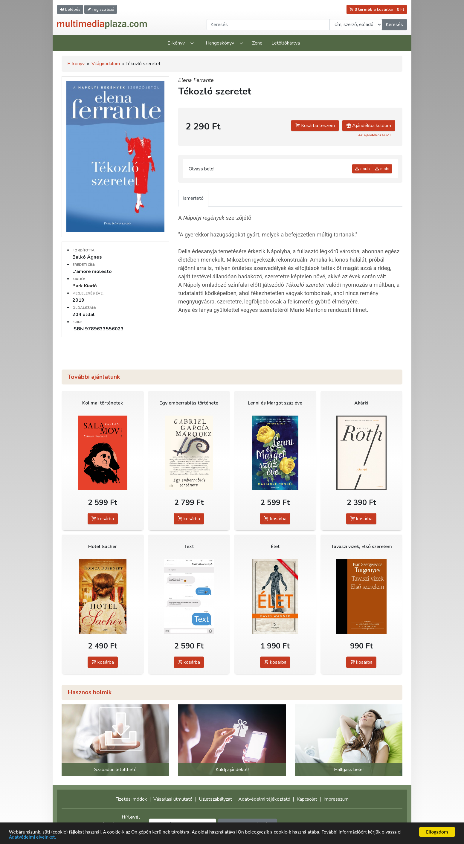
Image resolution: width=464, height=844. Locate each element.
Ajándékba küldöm (368, 125)
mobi (382, 169)
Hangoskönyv (220, 43)
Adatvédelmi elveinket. (32, 837)
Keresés (394, 24)
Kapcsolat (307, 799)
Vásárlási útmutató (173, 799)
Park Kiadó (84, 286)
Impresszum (336, 799)
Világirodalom (105, 63)
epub (362, 169)
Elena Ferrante (196, 80)
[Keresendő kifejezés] (268, 24)
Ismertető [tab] (193, 198)
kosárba (102, 518)
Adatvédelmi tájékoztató (264, 799)
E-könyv (176, 43)
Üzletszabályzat (215, 799)
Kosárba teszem (315, 125)
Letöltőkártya (285, 43)
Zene (257, 43)
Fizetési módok (131, 799)
